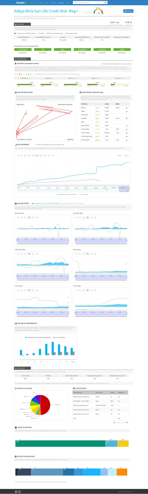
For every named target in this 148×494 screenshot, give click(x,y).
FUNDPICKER (36, 2)
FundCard (61, 3)
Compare (53, 3)
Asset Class (99, 392)
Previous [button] (118, 423)
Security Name (77, 392)
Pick (47, 3)
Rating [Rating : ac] (113, 392)
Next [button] (123, 423)
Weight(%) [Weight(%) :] (121, 392)
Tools (67, 3)
